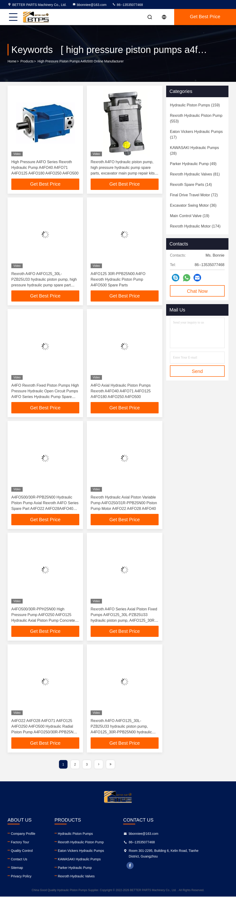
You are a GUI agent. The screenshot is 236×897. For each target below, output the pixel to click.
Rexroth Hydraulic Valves (89, 877)
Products (27, 61)
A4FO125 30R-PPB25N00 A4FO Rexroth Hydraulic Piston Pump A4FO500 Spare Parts (118, 279)
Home (12, 61)
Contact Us (19, 860)
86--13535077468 (127, 5)
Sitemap (17, 868)
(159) (195, 105)
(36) (193, 205)
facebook (155, 866)
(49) (193, 164)
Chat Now (197, 291)
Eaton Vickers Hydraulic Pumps (94, 851)
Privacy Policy (21, 877)
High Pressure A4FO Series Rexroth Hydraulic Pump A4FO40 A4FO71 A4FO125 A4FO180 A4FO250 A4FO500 (45, 167)
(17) (196, 134)
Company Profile (23, 834)
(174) (195, 226)
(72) (194, 195)
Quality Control (22, 851)
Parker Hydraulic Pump (88, 868)
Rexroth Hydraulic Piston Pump (94, 842)
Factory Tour (20, 842)
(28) (194, 150)
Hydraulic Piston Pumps (88, 834)
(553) (196, 118)
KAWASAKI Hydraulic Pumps (92, 860)
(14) (191, 185)
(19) (189, 216)
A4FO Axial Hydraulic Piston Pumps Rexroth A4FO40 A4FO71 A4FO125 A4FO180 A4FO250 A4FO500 (121, 391)
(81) (195, 174)
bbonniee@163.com (89, 5)
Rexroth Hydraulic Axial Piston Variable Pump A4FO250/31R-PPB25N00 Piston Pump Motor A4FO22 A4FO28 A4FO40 (124, 503)
